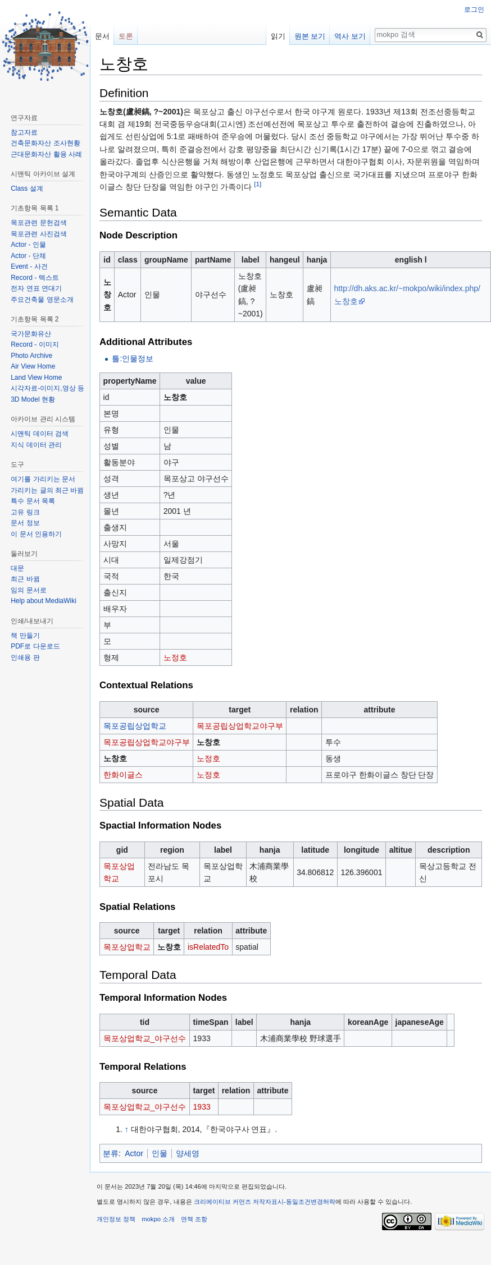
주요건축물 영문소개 (42, 299)
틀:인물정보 (132, 358)
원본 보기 (310, 36)
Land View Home (36, 377)
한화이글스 (123, 774)
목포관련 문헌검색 (38, 223)
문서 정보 (25, 523)
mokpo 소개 (158, 1219)
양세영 (187, 1153)
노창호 (107, 295)
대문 (17, 568)
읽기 (278, 36)
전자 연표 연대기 (36, 288)
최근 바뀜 (25, 579)
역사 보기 (350, 36)
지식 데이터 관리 (36, 445)
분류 (111, 1153)
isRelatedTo (208, 946)
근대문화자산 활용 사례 (46, 154)
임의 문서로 (28, 590)
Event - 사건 (29, 266)
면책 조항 (194, 1219)
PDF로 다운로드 (35, 646)
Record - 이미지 (34, 344)
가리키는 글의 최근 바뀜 (47, 490)
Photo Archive (31, 356)
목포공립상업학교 (134, 725)
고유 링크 (25, 512)
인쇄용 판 (25, 657)
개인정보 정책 (116, 1219)
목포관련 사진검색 (38, 234)
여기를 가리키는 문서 (43, 479)
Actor (134, 1153)
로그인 (474, 9)
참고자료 (24, 132)
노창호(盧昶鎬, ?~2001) (141, 111)
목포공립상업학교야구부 (240, 725)
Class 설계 (27, 188)
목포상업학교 (127, 946)
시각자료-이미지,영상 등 (47, 388)
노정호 (175, 657)
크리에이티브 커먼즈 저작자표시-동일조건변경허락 (264, 1201)
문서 (102, 36)
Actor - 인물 (28, 245)
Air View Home (33, 366)
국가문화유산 (31, 334)
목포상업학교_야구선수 (145, 1038)
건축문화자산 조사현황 (45, 143)
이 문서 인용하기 (36, 534)
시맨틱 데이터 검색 (40, 434)
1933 (202, 1106)
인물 (159, 1153)
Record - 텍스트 (34, 278)
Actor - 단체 (28, 256)
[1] (257, 183)
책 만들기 (25, 636)
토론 (126, 36)
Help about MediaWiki (43, 601)
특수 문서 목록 (33, 501)
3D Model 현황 (33, 399)
